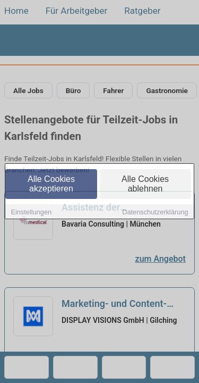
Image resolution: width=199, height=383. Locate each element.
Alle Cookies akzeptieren (51, 184)
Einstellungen (31, 213)
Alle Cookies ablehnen (145, 184)
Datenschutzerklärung (155, 213)
